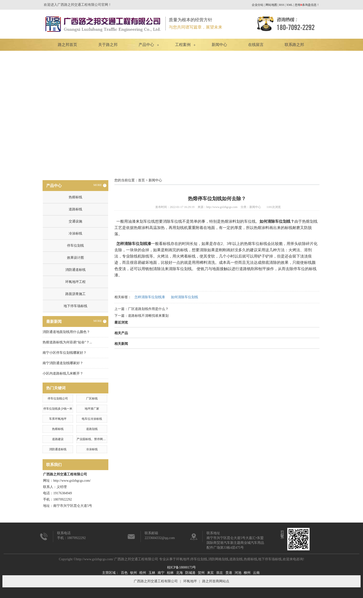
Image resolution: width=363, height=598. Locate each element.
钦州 (133, 573)
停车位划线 (75, 245)
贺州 (201, 573)
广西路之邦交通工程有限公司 (156, 581)
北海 (179, 573)
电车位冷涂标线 (92, 419)
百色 (124, 573)
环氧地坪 (183, 559)
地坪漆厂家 (92, 408)
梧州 (142, 573)
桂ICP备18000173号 (181, 567)
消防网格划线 (218, 559)
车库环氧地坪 (58, 419)
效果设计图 (75, 257)
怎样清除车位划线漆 (149, 297)
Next (347, 111)
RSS (281, 5)
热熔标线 (75, 197)
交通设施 (75, 221)
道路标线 (75, 209)
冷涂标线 (75, 233)
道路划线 (92, 429)
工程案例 (183, 45)
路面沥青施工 (75, 294)
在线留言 (256, 45)
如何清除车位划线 (184, 297)
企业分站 (257, 5)
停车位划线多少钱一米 (57, 408)
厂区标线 (92, 398)
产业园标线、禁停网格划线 (94, 439)
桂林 (170, 573)
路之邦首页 (67, 45)
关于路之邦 (108, 45)
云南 (256, 573)
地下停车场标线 (75, 306)
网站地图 (271, 5)
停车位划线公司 (58, 398)
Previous (16, 111)
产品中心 (146, 45)
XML (289, 5)
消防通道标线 (75, 270)
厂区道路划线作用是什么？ (148, 309)
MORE (99, 185)
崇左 (219, 573)
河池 (238, 573)
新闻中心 (219, 45)
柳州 (247, 573)
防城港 (190, 573)
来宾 (210, 573)
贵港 (228, 573)
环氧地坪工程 (75, 282)
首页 (141, 180)
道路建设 (58, 439)
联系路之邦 (294, 45)
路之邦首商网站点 (215, 581)
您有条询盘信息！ (307, 5)
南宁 (161, 573)
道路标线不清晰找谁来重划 (148, 315)
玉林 (151, 573)
